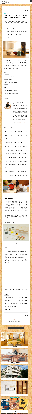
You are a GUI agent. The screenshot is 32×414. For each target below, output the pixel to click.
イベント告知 (6, 13)
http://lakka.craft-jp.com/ (21, 122)
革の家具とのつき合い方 (16, 319)
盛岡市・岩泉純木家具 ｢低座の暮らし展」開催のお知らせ (16, 321)
